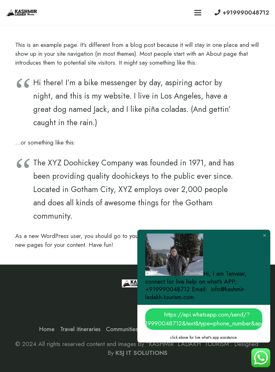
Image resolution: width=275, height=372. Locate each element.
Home (46, 329)
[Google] (52, 297)
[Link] (22, 13)
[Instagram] (37, 297)
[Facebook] (22, 297)
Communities (122, 329)
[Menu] (198, 13)
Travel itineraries (80, 329)
